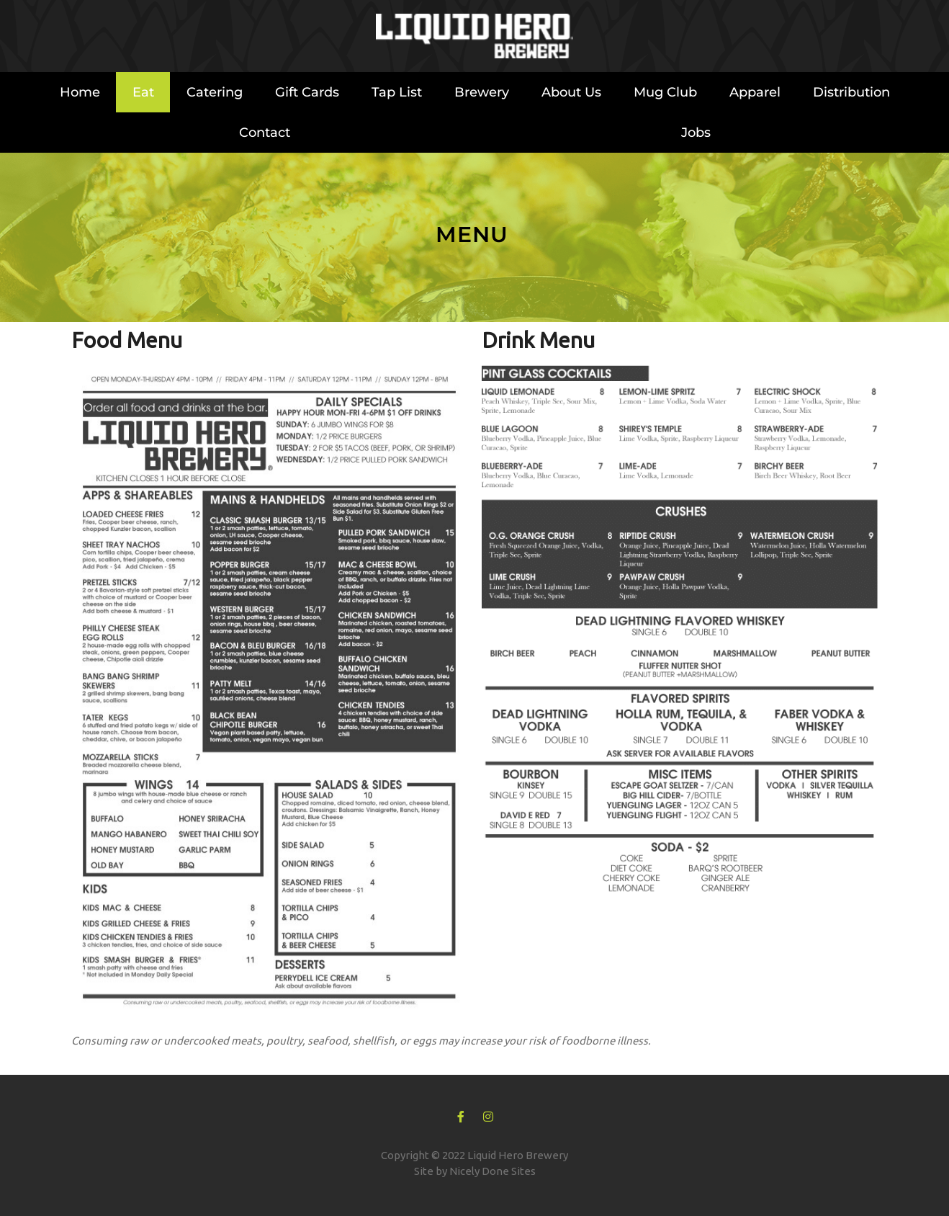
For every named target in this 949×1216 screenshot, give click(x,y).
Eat (143, 92)
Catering (214, 92)
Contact (264, 132)
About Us (571, 92)
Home (80, 92)
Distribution (851, 92)
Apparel (755, 92)
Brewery (481, 92)
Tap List (397, 92)
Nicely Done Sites (492, 1171)
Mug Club (665, 92)
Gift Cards (307, 92)
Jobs (696, 132)
